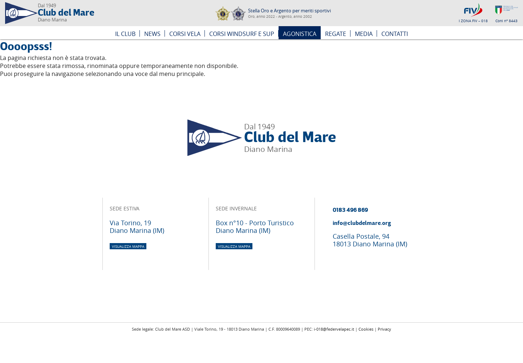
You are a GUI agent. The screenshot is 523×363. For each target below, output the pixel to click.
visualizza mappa (128, 246)
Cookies (365, 329)
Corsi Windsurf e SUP (241, 34)
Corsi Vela (184, 34)
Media (364, 34)
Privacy (384, 329)
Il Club (125, 34)
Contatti (394, 34)
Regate (335, 34)
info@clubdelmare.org (362, 223)
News (152, 34)
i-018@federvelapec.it (334, 329)
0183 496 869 (350, 210)
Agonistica (299, 34)
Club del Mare (66, 13)
